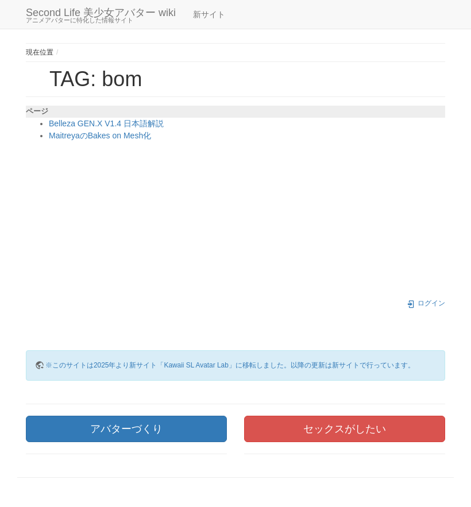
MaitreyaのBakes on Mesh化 (100, 135)
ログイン (426, 303)
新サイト (209, 14)
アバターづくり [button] (126, 429)
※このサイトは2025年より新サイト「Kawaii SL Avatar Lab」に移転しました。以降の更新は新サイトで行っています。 (230, 365)
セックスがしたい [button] (344, 429)
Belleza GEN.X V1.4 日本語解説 (106, 123)
